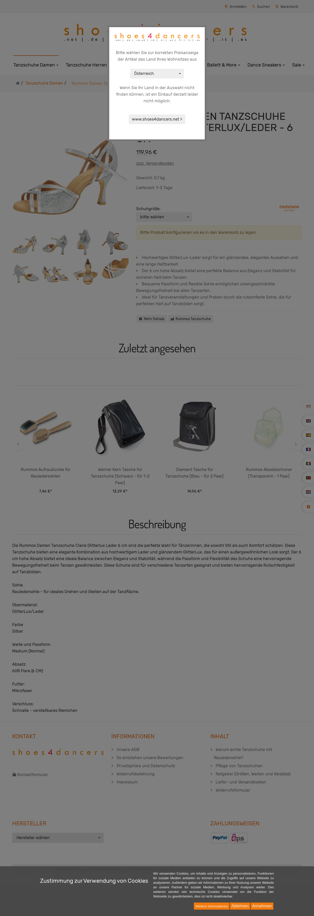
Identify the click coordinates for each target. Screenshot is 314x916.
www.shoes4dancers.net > (157, 119)
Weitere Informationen (211, 906)
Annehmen (262, 906)
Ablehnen (240, 906)
